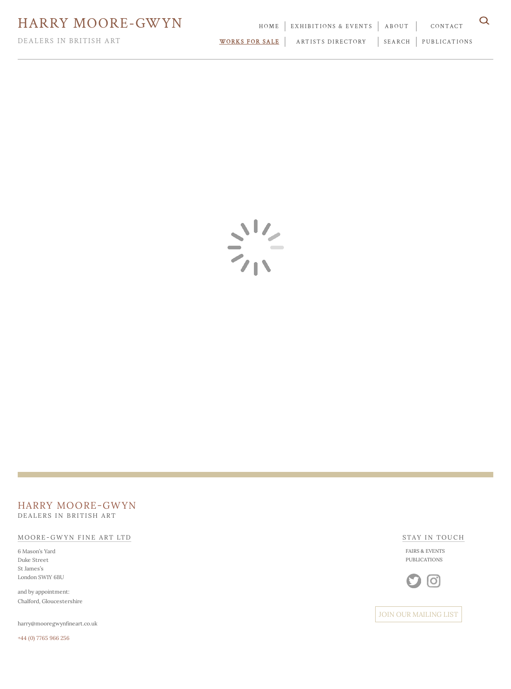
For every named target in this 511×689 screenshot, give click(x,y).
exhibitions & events (331, 26)
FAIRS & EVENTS (425, 551)
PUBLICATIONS (424, 559)
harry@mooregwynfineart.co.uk (57, 623)
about (397, 26)
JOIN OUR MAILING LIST (418, 614)
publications (447, 42)
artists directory (331, 42)
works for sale (249, 42)
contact (447, 26)
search (397, 42)
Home (269, 26)
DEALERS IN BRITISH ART (69, 41)
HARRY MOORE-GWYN (100, 23)
